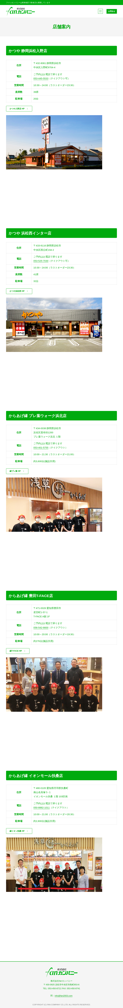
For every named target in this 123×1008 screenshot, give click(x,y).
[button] (20, 109)
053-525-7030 (40, 261)
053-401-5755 (40, 448)
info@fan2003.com (63, 995)
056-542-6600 (40, 628)
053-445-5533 (40, 78)
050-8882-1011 (41, 809)
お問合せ (111, 11)
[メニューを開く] (100, 11)
